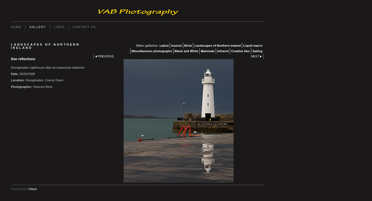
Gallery (37, 27)
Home (16, 27)
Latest (164, 45)
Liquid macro (252, 45)
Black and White (186, 51)
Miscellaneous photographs (152, 51)
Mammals (208, 51)
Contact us (84, 27)
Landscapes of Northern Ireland (217, 45)
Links (59, 27)
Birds (188, 45)
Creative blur (240, 51)
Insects (176, 45)
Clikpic (32, 189)
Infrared (223, 51)
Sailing (257, 51)
